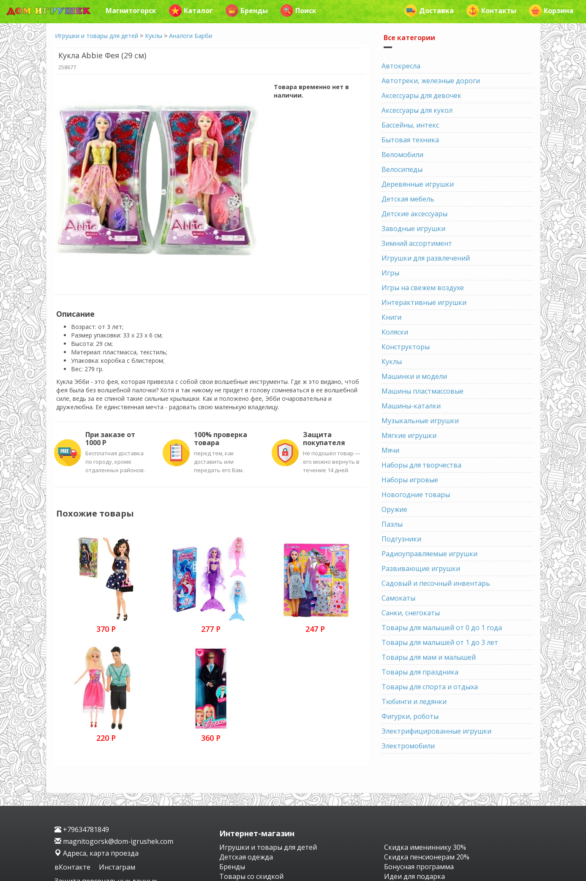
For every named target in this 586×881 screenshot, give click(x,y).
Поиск (298, 10)
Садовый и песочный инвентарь (436, 583)
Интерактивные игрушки (424, 302)
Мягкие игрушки (409, 435)
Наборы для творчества (421, 465)
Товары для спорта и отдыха (430, 686)
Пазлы (392, 524)
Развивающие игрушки (421, 568)
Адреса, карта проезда (97, 853)
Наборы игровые (410, 479)
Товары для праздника (420, 672)
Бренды (247, 10)
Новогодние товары (416, 494)
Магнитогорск (131, 10)
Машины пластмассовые (422, 391)
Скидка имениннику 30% (425, 847)
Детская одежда (246, 857)
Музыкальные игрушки (420, 420)
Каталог (191, 10)
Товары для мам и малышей (429, 657)
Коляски (395, 332)
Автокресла (401, 66)
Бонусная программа (419, 866)
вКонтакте (73, 867)
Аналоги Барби (190, 36)
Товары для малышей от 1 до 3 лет (440, 642)
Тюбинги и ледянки (414, 701)
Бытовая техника (410, 139)
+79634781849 (82, 829)
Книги (391, 317)
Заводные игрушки (413, 228)
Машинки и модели (414, 376)
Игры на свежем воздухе (423, 287)
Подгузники (401, 539)
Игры (390, 272)
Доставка (429, 10)
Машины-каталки (411, 406)
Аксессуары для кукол (417, 110)
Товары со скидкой (251, 876)
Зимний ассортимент (417, 243)
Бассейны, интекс (410, 125)
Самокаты (398, 598)
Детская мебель (408, 199)
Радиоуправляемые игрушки (429, 553)
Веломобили (402, 154)
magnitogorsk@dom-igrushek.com (114, 841)
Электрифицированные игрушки (436, 731)
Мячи (390, 450)
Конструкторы (406, 346)
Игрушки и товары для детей (96, 36)
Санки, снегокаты (411, 612)
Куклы (153, 36)
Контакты (491, 10)
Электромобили (408, 745)
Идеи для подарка (414, 876)
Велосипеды (402, 169)
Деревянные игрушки (418, 184)
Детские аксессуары (414, 213)
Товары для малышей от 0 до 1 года (442, 627)
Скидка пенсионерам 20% (426, 857)
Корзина (551, 10)
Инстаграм (117, 867)
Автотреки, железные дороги (431, 80)
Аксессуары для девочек (421, 95)
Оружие (394, 509)
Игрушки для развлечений (426, 258)
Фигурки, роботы (410, 716)
